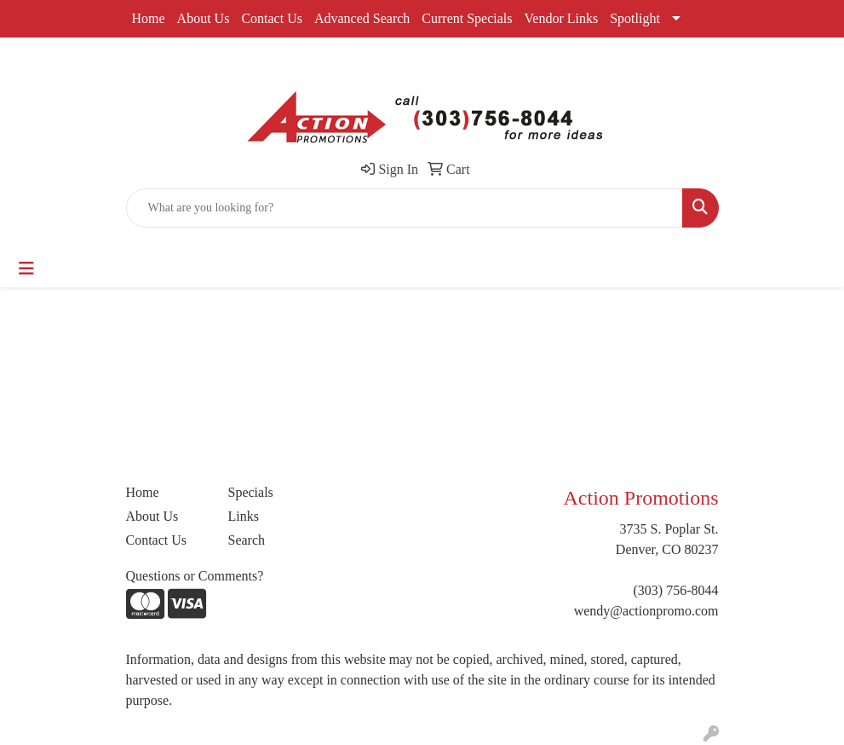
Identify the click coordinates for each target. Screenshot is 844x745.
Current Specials (467, 18)
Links (243, 516)
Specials (250, 492)
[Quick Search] (404, 208)
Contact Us (271, 18)
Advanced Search (362, 18)
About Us (203, 18)
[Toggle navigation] (26, 268)
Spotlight (635, 18)
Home (148, 18)
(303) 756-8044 (676, 590)
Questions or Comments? (195, 576)
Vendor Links (562, 18)
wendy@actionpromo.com (646, 611)
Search (247, 540)
